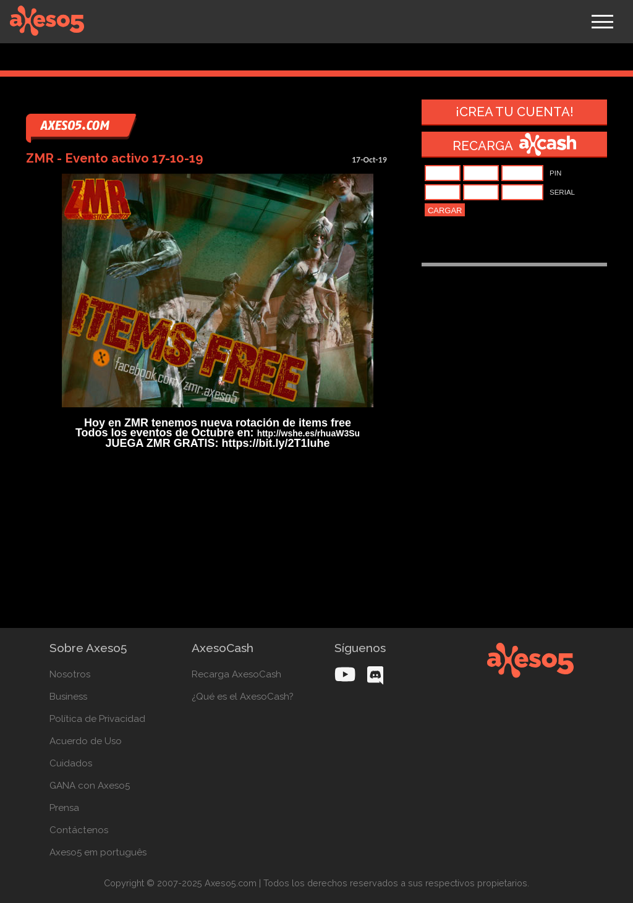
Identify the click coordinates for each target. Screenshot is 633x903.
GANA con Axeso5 (89, 785)
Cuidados (70, 763)
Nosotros (69, 674)
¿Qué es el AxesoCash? (243, 696)
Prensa (64, 807)
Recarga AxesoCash (236, 674)
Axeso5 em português (98, 852)
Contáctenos (78, 830)
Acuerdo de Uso (85, 741)
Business (68, 696)
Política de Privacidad (97, 718)
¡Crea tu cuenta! (515, 111)
